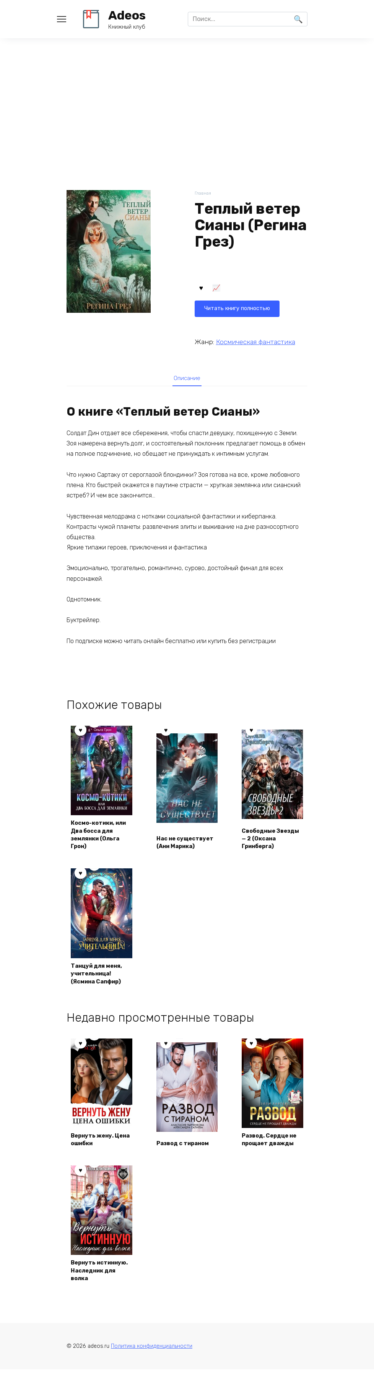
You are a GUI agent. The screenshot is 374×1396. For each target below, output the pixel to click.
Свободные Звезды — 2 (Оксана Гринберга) (261, 836)
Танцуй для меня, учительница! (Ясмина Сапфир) (100, 977)
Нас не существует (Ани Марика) (185, 841)
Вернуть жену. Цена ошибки (95, 1153)
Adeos (127, 15)
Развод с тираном (186, 1157)
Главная (204, 194)
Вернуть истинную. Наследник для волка (96, 1289)
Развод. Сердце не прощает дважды (268, 1149)
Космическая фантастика (255, 342)
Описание (187, 380)
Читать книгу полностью (241, 289)
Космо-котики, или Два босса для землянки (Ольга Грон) (96, 836)
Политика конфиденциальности (151, 1372)
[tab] (187, 380)
